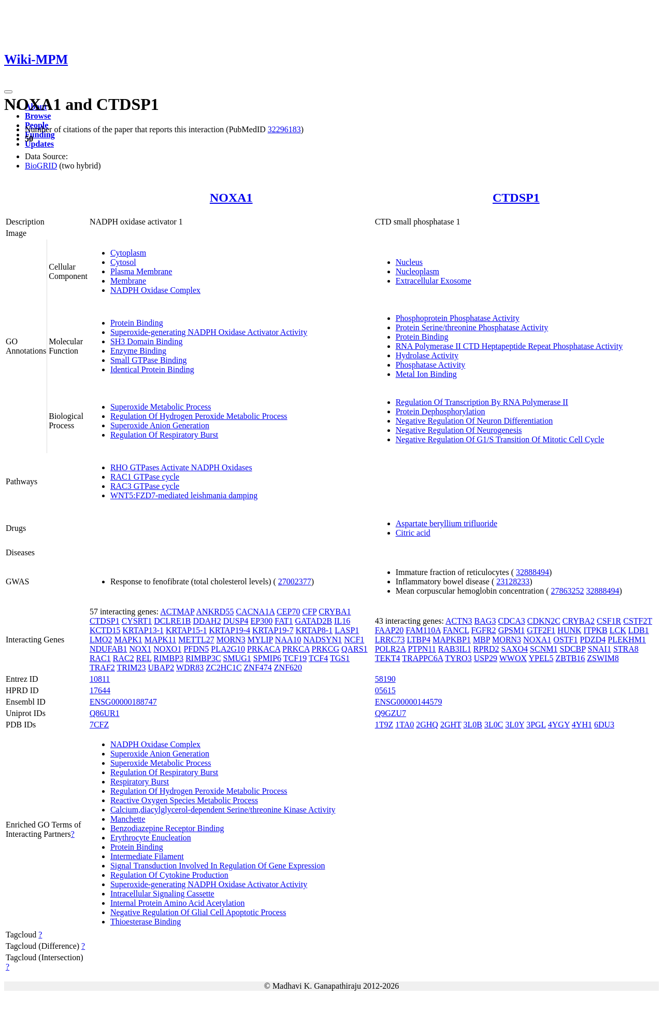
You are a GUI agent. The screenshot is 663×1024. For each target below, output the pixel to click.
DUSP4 (236, 620)
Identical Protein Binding (152, 369)
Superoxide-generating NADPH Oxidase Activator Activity (208, 332)
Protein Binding (136, 322)
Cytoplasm (128, 252)
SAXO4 (514, 648)
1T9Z (384, 724)
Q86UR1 (105, 713)
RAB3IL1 (454, 648)
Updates (39, 143)
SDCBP (572, 648)
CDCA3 (511, 620)
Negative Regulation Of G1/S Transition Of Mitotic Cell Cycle (500, 439)
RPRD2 (486, 648)
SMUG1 (237, 658)
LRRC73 (390, 639)
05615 (385, 690)
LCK (618, 630)
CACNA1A (255, 611)
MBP (481, 639)
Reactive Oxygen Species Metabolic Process (184, 800)
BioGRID (41, 165)
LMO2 (101, 639)
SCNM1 (543, 648)
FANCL (456, 630)
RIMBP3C (203, 658)
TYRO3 (458, 658)
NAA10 (288, 639)
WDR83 (190, 667)
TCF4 (318, 658)
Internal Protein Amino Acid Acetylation (177, 903)
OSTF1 (565, 639)
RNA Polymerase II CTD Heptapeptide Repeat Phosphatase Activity (509, 346)
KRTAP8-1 (314, 630)
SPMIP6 (267, 658)
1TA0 (404, 724)
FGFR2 (483, 630)
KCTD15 (105, 630)
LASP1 (347, 630)
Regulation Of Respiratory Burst (164, 434)
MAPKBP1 (452, 639)
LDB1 (638, 630)
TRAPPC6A (422, 658)
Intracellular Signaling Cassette (162, 893)
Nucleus (409, 262)
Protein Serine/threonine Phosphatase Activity (472, 327)
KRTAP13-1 (143, 630)
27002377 (294, 581)
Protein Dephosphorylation (440, 411)
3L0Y (514, 724)
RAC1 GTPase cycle (144, 476)
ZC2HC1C (223, 667)
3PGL (536, 724)
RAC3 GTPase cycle (144, 486)
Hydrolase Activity (427, 355)
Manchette (128, 819)
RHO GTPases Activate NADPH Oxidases (181, 467)
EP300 (262, 620)
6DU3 (604, 724)
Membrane (128, 280)
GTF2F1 (541, 630)
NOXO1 (167, 648)
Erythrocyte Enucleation (150, 837)
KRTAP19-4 (230, 630)
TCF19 (295, 658)
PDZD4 (593, 639)
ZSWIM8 (602, 658)
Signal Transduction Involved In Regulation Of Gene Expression (217, 865)
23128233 (512, 581)
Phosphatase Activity (431, 364)
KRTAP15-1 (186, 630)
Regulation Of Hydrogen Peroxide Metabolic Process (198, 416)
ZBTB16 (570, 658)
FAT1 (284, 620)
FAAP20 (389, 630)
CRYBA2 (579, 620)
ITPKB (596, 630)
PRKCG (325, 648)
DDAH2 (207, 620)
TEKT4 (387, 658)
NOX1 (140, 648)
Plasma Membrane (141, 271)
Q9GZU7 (390, 713)
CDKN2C (543, 620)
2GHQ (427, 724)
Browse (38, 115)
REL (144, 658)
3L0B (472, 724)
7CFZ (99, 724)
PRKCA (295, 648)
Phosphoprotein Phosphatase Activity (458, 318)
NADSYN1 (323, 639)
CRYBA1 (335, 611)
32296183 (284, 129)
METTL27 (196, 639)
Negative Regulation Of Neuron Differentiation (474, 420)
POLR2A (390, 648)
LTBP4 (418, 639)
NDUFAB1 (108, 648)
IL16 (342, 620)
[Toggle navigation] (8, 91)
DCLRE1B (172, 620)
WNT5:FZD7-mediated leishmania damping (183, 495)
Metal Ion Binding (426, 374)
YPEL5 (540, 658)
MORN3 (231, 639)
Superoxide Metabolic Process (160, 406)
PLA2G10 (228, 648)
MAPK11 (161, 639)
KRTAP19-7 (273, 630)
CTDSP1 (516, 197)
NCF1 (354, 639)
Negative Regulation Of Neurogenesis (459, 430)
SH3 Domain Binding (146, 341)
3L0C (493, 724)
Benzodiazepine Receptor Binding (167, 828)
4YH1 (582, 724)
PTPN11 (422, 648)
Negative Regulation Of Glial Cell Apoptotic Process (198, 912)
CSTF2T (637, 620)
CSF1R (609, 620)
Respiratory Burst (139, 781)
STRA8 (626, 648)
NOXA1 (231, 197)
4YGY (559, 724)
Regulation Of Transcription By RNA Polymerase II (482, 402)
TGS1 (340, 658)
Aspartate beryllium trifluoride (446, 523)
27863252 (567, 590)
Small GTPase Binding (148, 360)
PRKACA (263, 648)
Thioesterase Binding (145, 921)
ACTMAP (177, 611)
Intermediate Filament (147, 856)
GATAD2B (313, 620)
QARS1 (354, 648)
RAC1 (100, 658)
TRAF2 (102, 667)
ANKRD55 (215, 611)
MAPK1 (128, 639)
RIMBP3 (168, 658)
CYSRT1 (137, 620)
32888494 (532, 572)
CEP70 (288, 611)
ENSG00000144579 (408, 701)
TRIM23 (131, 667)
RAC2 (123, 658)
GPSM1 (511, 630)
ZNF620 (288, 667)
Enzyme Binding (138, 350)
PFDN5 (196, 648)
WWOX (513, 658)
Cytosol (123, 262)
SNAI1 (599, 648)
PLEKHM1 (627, 639)
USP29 (485, 658)
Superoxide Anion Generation (159, 425)
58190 (385, 679)
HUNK (569, 630)
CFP (309, 611)
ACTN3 (458, 620)
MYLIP (260, 639)
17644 (100, 690)
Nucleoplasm (417, 271)
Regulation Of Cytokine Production (169, 875)
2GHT (451, 724)
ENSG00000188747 (123, 701)
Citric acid (413, 532)
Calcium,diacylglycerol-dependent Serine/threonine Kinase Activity (223, 809)
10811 (100, 679)
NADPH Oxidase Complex (155, 290)
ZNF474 (258, 667)
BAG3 (485, 620)
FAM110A (423, 630)
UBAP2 (161, 667)
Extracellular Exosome (433, 280)
